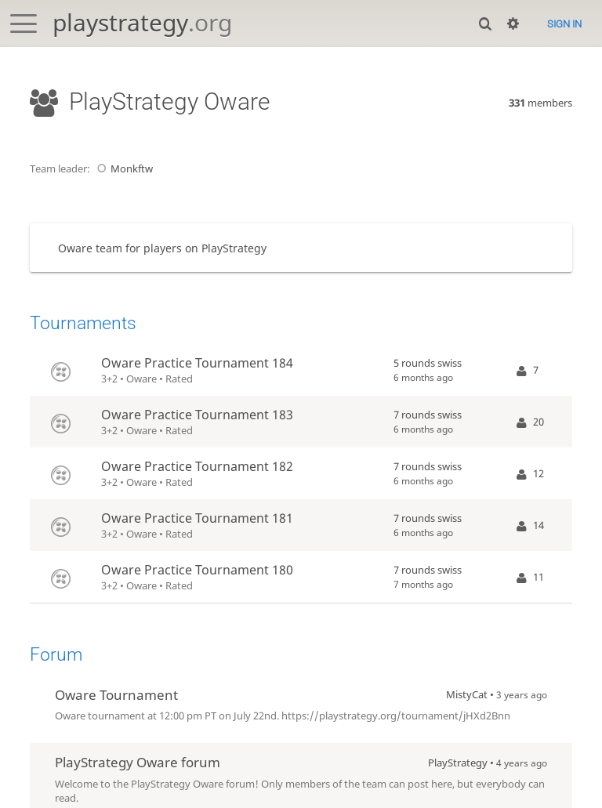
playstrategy (142, 22)
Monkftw (122, 168)
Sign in (564, 24)
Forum (56, 654)
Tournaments (83, 323)
